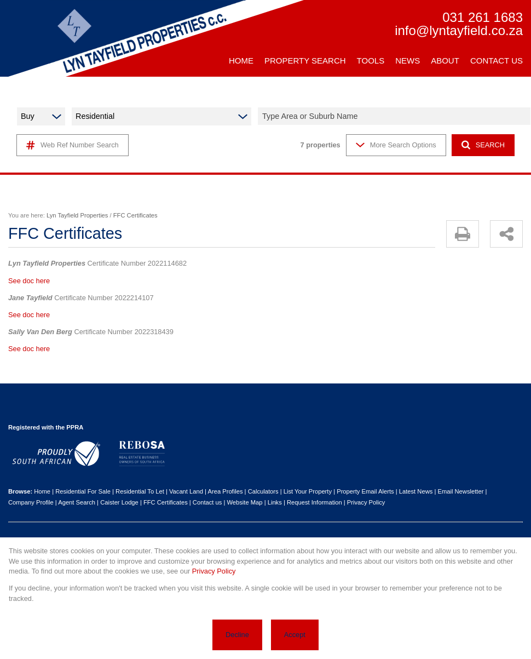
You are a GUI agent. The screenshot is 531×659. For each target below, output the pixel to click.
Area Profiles (225, 491)
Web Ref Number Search (72, 145)
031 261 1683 (482, 17)
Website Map (244, 502)
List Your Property (308, 491)
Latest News (416, 491)
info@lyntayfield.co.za (459, 30)
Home (42, 491)
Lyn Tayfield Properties (77, 215)
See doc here (29, 281)
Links (275, 502)
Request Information (314, 502)
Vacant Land (186, 491)
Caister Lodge (119, 502)
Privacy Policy (366, 502)
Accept (294, 635)
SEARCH (483, 145)
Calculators (263, 491)
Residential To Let (140, 491)
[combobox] (395, 116)
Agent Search (76, 502)
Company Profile (31, 502)
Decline (237, 635)
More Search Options (396, 145)
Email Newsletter (460, 491)
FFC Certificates (165, 502)
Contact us (207, 502)
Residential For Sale (83, 491)
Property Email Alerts (365, 491)
